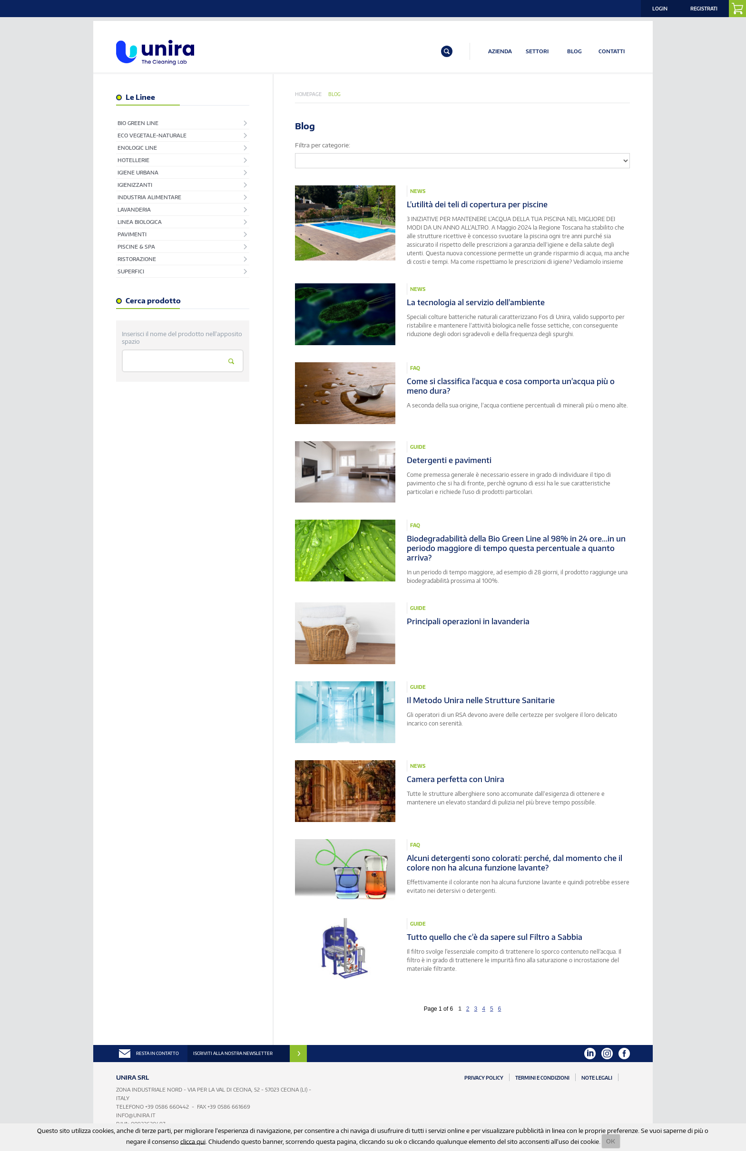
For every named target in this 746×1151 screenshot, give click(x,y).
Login (659, 8)
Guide (418, 447)
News (417, 191)
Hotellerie (133, 160)
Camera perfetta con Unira (455, 779)
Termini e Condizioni (542, 1078)
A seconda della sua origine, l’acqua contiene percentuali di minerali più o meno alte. (517, 405)
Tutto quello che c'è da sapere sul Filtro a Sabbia (494, 937)
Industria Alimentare (149, 197)
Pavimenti (132, 234)
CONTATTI (612, 51)
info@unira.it (136, 1115)
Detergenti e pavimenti (449, 460)
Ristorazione (137, 259)
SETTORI (537, 51)
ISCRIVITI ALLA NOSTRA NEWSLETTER (233, 1053)
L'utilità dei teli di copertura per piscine (477, 204)
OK (610, 1141)
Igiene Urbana (138, 172)
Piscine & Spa (136, 246)
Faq (415, 368)
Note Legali (596, 1078)
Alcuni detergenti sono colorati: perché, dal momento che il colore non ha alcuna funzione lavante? (514, 862)
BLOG (574, 51)
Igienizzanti (135, 185)
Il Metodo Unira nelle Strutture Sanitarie (481, 700)
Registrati (703, 8)
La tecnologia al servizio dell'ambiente (476, 302)
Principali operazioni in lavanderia (468, 621)
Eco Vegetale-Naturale (152, 135)
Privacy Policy (483, 1078)
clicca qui (193, 1141)
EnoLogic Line (137, 148)
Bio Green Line (138, 123)
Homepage (308, 94)
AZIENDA (500, 51)
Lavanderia (134, 209)
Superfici (131, 271)
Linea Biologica (140, 222)
